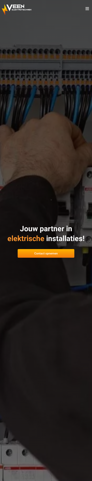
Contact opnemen (46, 253)
